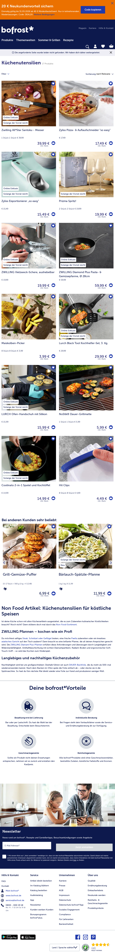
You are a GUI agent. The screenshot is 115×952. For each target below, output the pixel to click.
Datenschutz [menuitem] (65, 898)
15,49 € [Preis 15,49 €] (43, 214)
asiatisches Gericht (10, 643)
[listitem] (73, 559)
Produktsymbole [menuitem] (96, 907)
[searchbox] (3, 47)
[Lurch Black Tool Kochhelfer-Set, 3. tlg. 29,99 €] (86, 329)
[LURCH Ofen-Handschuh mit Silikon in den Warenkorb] (53, 427)
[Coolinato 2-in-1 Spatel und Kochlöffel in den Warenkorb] (53, 498)
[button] (93, 10)
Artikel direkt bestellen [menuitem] (41, 879)
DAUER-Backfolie (77, 666)
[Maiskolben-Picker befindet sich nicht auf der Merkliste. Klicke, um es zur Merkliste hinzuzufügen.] (52, 297)
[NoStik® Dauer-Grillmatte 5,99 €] (86, 400)
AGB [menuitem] (61, 889)
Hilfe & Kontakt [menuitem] (106, 28)
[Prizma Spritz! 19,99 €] (86, 187)
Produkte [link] (7, 40)
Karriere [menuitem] (92, 28)
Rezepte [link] (68, 40)
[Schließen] (112, 3)
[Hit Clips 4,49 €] (86, 471)
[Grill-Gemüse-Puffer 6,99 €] (29, 563)
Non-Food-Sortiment (66, 626)
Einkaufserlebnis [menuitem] (95, 889)
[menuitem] (7, 39)
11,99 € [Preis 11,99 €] (97, 594)
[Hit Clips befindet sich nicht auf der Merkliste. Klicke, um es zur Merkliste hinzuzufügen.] (110, 439)
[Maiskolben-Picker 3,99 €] (28, 329)
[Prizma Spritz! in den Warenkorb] (110, 214)
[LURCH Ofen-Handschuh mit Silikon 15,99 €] (28, 400)
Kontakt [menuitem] (5, 884)
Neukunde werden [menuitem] (96, 894)
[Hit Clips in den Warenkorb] (110, 498)
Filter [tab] (7, 74)
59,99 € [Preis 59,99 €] (100, 285)
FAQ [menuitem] (3, 879)
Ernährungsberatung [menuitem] (97, 884)
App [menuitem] (32, 898)
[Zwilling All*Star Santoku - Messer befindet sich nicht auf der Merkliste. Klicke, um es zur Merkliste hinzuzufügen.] (52, 84)
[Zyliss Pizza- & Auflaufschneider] (110, 143)
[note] (29, 581)
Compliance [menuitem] (65, 913)
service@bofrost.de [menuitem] (12, 898)
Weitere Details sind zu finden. (71, 860)
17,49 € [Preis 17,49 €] (100, 143)
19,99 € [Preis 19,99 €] (100, 214)
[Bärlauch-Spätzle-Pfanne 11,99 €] (85, 563)
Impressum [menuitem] (64, 894)
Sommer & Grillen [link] (49, 40)
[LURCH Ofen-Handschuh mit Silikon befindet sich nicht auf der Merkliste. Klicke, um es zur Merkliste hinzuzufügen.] (52, 368)
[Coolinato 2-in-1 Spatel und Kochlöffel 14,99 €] (28, 471)
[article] (57, 640)
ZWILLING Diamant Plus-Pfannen (26, 646)
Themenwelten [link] (25, 40)
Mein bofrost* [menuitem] (10, 888)
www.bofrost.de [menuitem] (11, 893)
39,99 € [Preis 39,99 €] (43, 143)
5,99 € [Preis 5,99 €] (101, 427)
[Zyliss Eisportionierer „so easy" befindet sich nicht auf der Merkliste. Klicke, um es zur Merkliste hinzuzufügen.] (52, 155)
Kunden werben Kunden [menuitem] (41, 908)
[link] (17, 30)
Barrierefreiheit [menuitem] (66, 922)
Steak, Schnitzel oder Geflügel (37, 639)
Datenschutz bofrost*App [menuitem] (71, 903)
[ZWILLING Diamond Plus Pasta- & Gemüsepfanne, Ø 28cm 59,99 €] (86, 258)
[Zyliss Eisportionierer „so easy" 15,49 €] (28, 187)
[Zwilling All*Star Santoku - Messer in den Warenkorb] (53, 143)
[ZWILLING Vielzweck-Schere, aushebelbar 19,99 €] (28, 258)
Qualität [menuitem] (91, 879)
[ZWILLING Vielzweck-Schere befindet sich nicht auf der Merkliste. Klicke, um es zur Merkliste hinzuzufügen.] (52, 226)
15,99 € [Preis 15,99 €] (43, 427)
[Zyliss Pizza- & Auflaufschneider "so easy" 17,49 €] (86, 116)
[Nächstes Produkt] (110, 563)
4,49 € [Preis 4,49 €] (101, 498)
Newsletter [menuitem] (35, 903)
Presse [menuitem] (62, 884)
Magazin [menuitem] (82, 28)
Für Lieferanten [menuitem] (66, 918)
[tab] (95, 46)
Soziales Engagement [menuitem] (69, 908)
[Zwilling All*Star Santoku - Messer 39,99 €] (28, 116)
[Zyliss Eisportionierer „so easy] (53, 214)
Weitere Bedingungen (44, 14)
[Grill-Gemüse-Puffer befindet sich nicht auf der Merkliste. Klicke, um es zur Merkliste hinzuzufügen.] (53, 527)
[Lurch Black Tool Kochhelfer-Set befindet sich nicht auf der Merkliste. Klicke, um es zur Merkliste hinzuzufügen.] (110, 297)
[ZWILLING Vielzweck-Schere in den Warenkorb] (53, 285)
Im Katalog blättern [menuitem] (39, 884)
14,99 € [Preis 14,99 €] (43, 498)
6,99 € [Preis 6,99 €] (42, 594)
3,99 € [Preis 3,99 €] (43, 356)
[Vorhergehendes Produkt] (5, 563)
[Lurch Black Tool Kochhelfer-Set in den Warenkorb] (110, 356)
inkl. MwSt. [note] (45, 597)
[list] (57, 737)
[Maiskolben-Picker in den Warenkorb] (53, 356)
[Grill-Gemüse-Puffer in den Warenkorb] (53, 594)
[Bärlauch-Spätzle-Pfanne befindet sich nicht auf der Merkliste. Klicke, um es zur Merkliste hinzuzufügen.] (109, 527)
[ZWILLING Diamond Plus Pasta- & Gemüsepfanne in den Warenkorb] (110, 285)
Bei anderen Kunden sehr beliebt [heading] (29, 520)
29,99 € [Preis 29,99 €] (100, 356)
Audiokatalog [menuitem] (36, 894)
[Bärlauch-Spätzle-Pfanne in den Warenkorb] (108, 594)
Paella (74, 639)
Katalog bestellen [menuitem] (38, 889)
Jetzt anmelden (84, 846)
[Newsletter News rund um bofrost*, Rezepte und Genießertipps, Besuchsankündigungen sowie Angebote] (57, 848)
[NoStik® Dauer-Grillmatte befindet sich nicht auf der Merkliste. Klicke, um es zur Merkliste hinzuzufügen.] (110, 368)
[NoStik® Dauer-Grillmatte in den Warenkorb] (110, 427)
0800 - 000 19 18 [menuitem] (12, 903)
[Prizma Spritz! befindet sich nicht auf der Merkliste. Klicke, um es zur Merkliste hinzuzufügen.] (110, 155)
